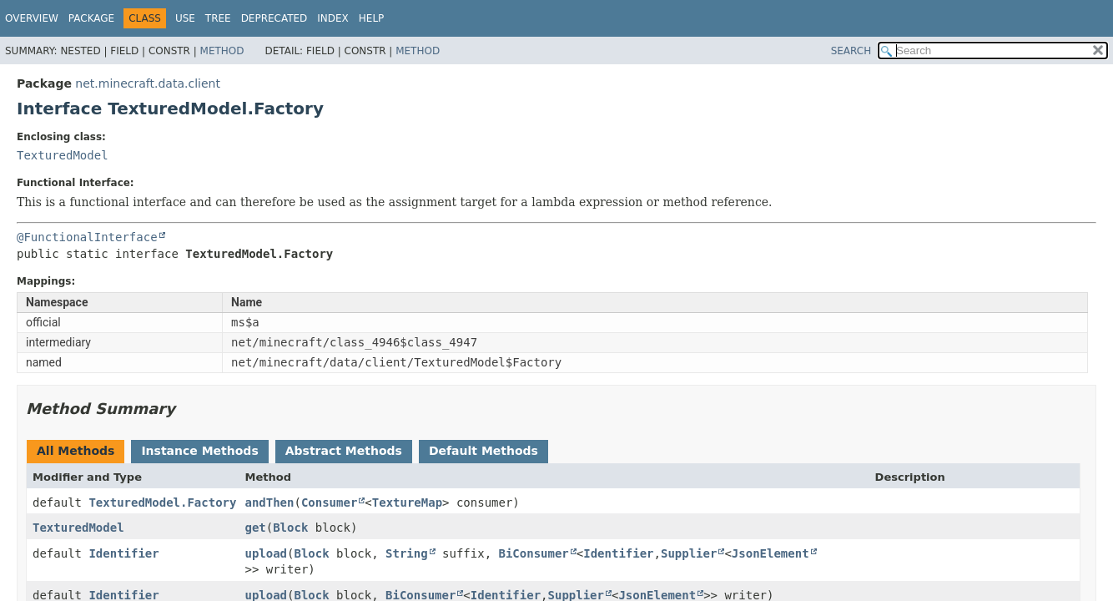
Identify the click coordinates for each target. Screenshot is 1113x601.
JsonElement (770, 553)
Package (91, 18)
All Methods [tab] (75, 450)
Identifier (123, 553)
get (254, 527)
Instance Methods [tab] (199, 450)
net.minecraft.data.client (147, 83)
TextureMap (407, 502)
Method (222, 51)
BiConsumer (534, 553)
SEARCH (851, 51)
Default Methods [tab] (483, 450)
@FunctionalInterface (87, 237)
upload (265, 553)
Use (185, 18)
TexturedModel (62, 155)
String (406, 553)
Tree (218, 18)
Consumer (329, 502)
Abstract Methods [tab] (343, 450)
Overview (31, 18)
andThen (269, 502)
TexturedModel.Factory (162, 502)
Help (372, 18)
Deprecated (274, 18)
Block (290, 527)
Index (333, 18)
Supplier (689, 553)
